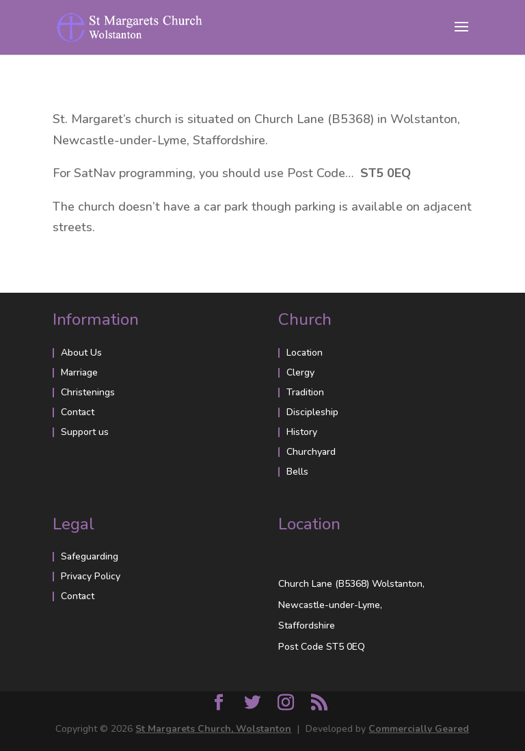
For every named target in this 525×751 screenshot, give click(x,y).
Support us (85, 431)
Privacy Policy (90, 576)
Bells (297, 471)
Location (304, 352)
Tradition (305, 392)
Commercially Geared (418, 728)
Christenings (88, 392)
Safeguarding (89, 556)
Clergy (300, 372)
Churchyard (311, 451)
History (301, 431)
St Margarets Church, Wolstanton (213, 728)
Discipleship (312, 412)
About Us (81, 352)
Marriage (79, 372)
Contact (77, 412)
